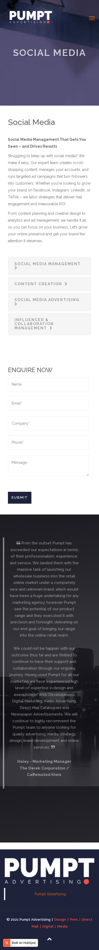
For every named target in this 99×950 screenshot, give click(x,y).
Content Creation (39, 284)
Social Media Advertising (47, 300)
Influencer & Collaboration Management (34, 324)
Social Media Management (48, 264)
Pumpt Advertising (50, 894)
